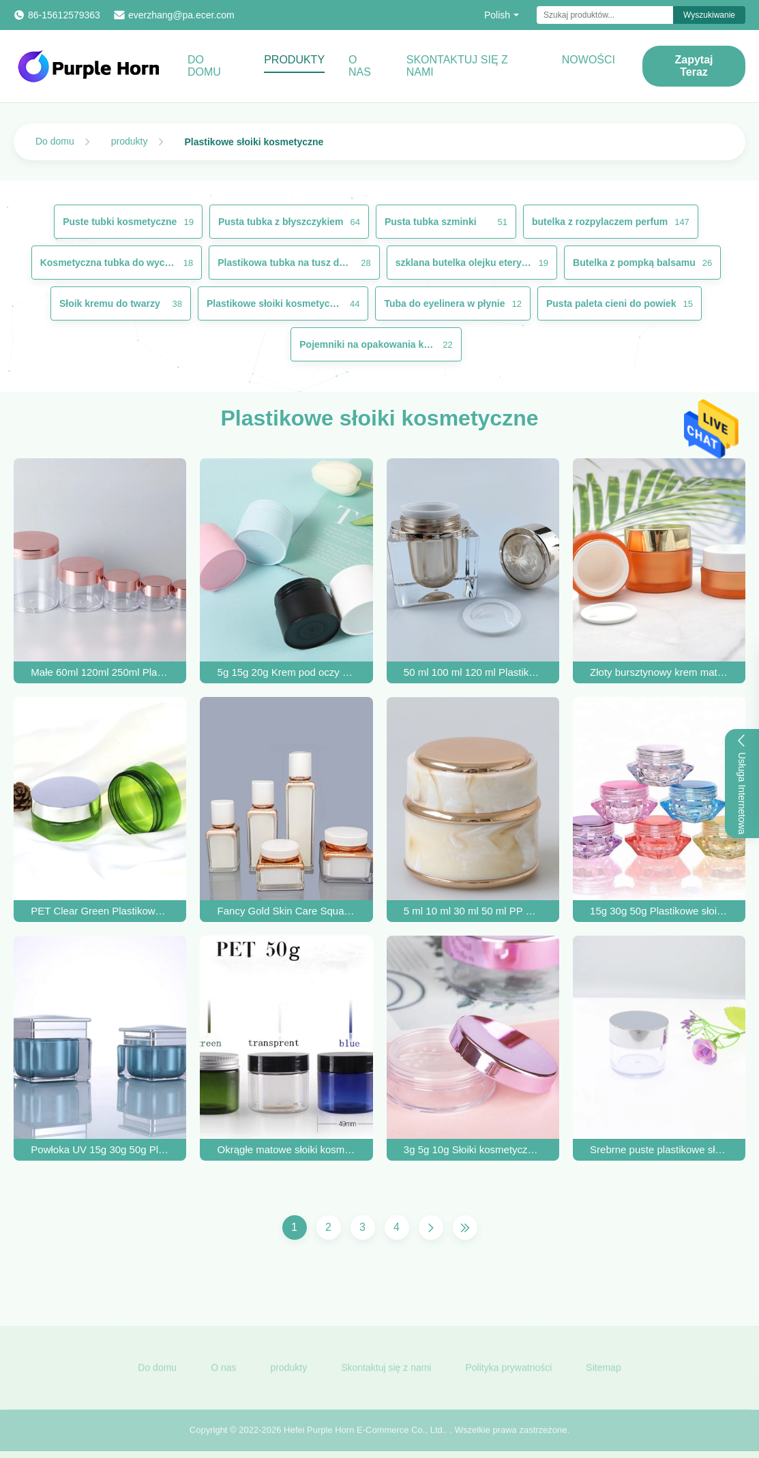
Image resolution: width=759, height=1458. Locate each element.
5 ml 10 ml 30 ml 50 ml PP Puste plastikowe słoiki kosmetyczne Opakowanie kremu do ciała (473, 911)
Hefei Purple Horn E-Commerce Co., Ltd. (364, 1436)
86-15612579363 (64, 15)
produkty (129, 141)
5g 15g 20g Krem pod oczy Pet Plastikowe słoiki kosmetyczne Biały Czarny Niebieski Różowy (287, 672)
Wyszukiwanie (709, 15)
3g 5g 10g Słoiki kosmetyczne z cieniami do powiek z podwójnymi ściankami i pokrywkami (473, 1149)
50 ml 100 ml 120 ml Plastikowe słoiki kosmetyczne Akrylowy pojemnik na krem (473, 672)
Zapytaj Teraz (694, 66)
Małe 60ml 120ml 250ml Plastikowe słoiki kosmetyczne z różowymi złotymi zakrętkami (100, 672)
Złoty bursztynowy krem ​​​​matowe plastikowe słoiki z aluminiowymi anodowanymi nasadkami (659, 672)
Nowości (588, 59)
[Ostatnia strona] (465, 1227)
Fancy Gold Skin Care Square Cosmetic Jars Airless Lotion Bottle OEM (287, 911)
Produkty (294, 59)
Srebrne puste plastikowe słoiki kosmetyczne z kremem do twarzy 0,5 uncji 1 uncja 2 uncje (659, 1149)
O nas (359, 66)
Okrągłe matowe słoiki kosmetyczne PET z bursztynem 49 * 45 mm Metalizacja (287, 1149)
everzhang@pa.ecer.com (181, 15)
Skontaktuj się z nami (457, 66)
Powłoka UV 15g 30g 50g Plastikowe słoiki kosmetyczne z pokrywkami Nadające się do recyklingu (100, 1149)
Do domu (204, 66)
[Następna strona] (431, 1227)
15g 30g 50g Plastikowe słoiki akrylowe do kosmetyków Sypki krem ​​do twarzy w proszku (659, 911)
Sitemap (603, 1373)
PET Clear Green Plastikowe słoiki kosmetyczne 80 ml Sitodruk (100, 911)
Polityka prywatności (508, 1373)
